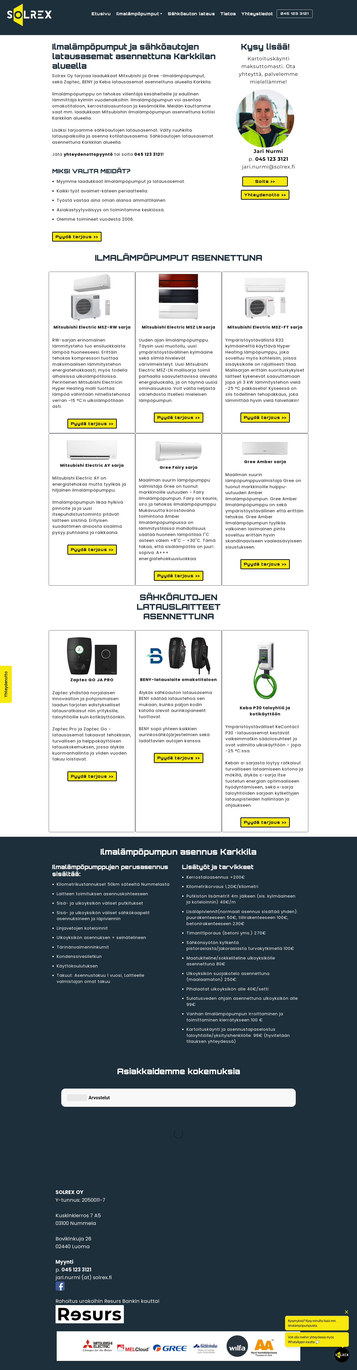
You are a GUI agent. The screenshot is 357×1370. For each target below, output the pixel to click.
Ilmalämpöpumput (137, 13)
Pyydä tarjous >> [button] (77, 236)
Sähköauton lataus (191, 13)
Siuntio (64, 1332)
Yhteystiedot (257, 13)
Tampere (67, 1340)
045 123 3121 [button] (294, 13)
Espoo (63, 1309)
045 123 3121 (271, 159)
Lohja (62, 1324)
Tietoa (228, 13)
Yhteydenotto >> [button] (265, 194)
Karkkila (66, 1301)
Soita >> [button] (265, 181)
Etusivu (101, 13)
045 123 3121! (149, 154)
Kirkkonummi (72, 1316)
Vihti (61, 1293)
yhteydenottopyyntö (88, 154)
